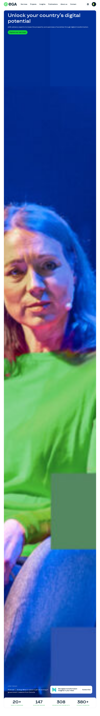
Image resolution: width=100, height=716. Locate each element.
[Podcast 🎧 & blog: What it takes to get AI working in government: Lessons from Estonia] (29, 690)
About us (64, 4)
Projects (33, 4)
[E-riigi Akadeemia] (10, 4)
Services (24, 4)
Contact (73, 4)
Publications (53, 4)
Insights (42, 4)
